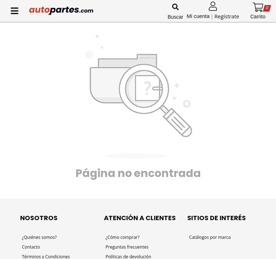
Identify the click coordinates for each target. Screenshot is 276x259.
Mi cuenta (198, 16)
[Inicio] (97, 11)
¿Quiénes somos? (39, 237)
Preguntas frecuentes (127, 247)
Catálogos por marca (210, 237)
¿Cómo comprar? (122, 237)
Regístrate (227, 16)
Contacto (31, 247)
